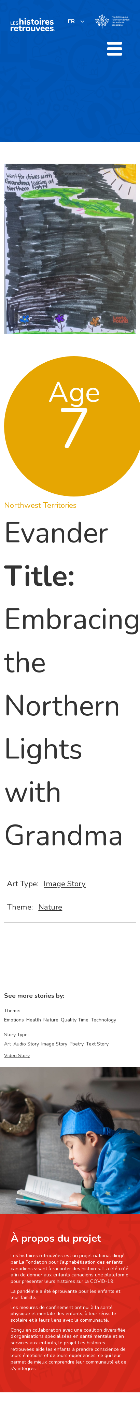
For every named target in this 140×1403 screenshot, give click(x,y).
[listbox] (76, 21)
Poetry (77, 1044)
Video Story (17, 1055)
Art (7, 1044)
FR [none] (71, 21)
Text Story (97, 1044)
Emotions (14, 1020)
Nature (50, 907)
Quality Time (74, 1020)
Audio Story (26, 1044)
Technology (103, 1020)
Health (33, 1020)
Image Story (65, 883)
